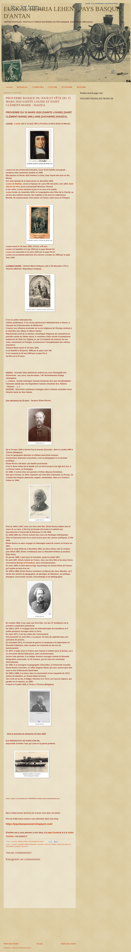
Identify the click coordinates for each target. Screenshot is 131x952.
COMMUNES (38, 87)
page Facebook (54, 832)
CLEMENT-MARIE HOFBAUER (27, 844)
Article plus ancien (68, 944)
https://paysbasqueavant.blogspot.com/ (29, 824)
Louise (17, 124)
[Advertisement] (40, 925)
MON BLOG (22, 87)
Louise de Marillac (14, 184)
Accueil (9, 87)
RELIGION (25, 846)
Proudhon (30, 563)
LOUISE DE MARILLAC (64, 844)
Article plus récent (11, 944)
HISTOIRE (81, 87)
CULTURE (52, 87)
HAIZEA (53, 844)
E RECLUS (47, 844)
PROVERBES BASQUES (13, 846)
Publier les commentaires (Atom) (21, 948)
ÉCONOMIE (67, 87)
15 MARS (14, 844)
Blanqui (20, 563)
